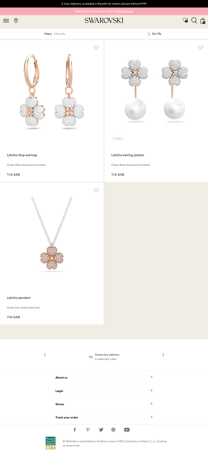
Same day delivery (107, 355)
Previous (45, 354)
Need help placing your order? (104, 11)
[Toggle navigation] (6, 20)
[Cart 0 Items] (202, 20)
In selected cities (105, 359)
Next (162, 354)
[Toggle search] (194, 20)
